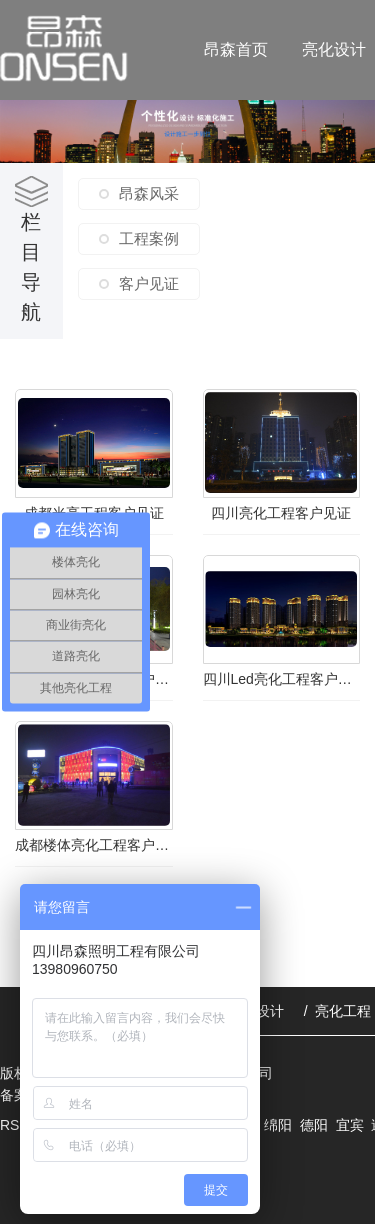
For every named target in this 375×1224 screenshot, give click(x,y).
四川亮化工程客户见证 (281, 513)
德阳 (314, 1125)
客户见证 (149, 283)
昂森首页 (236, 49)
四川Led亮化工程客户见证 (282, 679)
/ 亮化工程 (338, 1011)
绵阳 (278, 1125)
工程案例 (149, 238)
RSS (16, 1125)
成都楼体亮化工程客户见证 (94, 845)
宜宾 (350, 1125)
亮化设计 (334, 49)
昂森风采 (149, 193)
